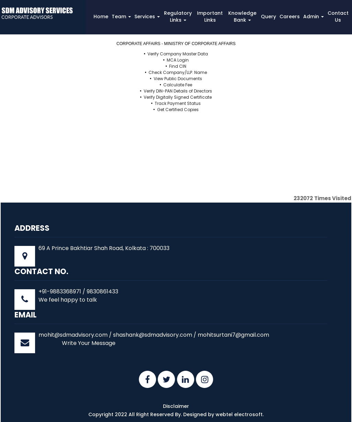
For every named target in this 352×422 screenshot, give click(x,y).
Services (147, 16)
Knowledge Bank (242, 16)
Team (121, 16)
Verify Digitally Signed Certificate (178, 97)
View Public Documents (178, 79)
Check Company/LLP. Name (177, 72)
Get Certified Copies (178, 109)
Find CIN (177, 66)
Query (268, 16)
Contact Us (338, 16)
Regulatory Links (178, 16)
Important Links (210, 16)
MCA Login (178, 60)
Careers (289, 16)
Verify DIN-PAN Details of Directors (178, 91)
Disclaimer (176, 406)
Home (101, 16)
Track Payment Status (178, 103)
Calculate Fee (177, 85)
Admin (313, 16)
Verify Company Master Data (177, 54)
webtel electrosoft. (240, 414)
